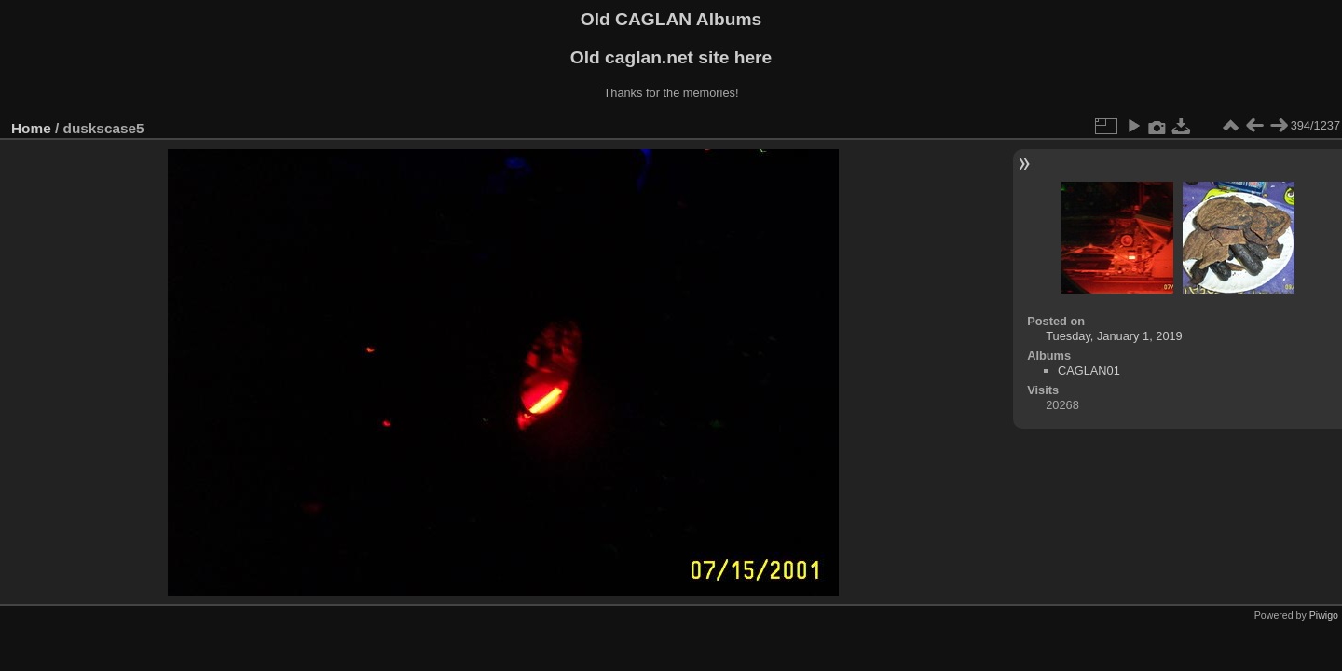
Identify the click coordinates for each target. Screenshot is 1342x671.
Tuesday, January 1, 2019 (1114, 336)
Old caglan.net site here (671, 57)
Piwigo (1323, 615)
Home (31, 128)
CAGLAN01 (1089, 370)
